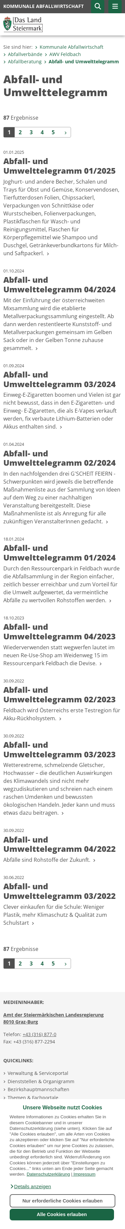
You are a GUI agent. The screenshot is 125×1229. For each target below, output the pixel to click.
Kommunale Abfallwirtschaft (69, 47)
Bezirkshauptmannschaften (38, 1089)
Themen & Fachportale (33, 1097)
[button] (30, 1186)
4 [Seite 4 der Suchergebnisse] (42, 132)
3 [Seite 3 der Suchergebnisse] (31, 132)
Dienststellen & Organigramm (41, 1081)
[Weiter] (65, 132)
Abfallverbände (22, 54)
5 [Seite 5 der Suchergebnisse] (53, 132)
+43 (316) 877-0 (39, 1034)
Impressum (84, 1174)
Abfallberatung (22, 61)
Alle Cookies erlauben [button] (62, 1214)
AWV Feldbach (63, 54)
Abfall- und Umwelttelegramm (81, 61)
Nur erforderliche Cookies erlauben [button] (62, 1200)
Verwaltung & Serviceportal (38, 1073)
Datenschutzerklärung (48, 1174)
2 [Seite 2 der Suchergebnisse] (20, 132)
